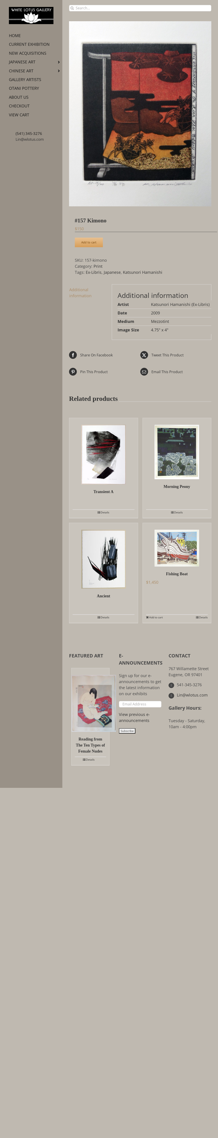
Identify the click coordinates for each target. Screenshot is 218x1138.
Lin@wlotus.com (30, 139)
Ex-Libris (94, 272)
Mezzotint (160, 321)
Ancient (103, 596)
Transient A (104, 492)
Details (105, 512)
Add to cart (88, 242)
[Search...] (140, 8)
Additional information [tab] (80, 292)
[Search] (72, 8)
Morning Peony (177, 486)
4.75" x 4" (159, 330)
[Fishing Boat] (177, 545)
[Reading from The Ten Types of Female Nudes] (90, 700)
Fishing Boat (177, 574)
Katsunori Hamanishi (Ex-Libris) (180, 304)
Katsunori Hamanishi (142, 272)
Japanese (112, 272)
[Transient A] (103, 451)
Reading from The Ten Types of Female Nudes (90, 745)
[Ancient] (103, 556)
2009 (155, 313)
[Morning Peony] (177, 448)
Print (98, 266)
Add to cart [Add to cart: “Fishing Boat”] (156, 617)
